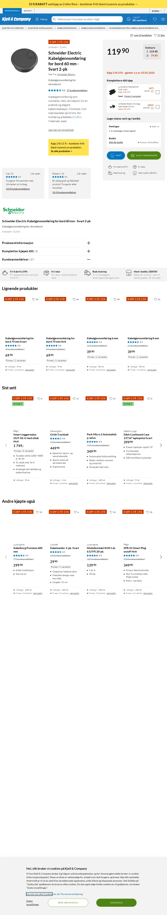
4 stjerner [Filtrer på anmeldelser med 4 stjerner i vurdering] (39, 293)
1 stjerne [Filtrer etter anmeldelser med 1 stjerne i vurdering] (38, 309)
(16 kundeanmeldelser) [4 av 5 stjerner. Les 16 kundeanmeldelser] (60, 741)
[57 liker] (159, 35)
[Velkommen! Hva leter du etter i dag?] (89, 19)
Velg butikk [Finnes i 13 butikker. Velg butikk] (152, 668)
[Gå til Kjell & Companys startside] (17, 19)
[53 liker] (35, 598)
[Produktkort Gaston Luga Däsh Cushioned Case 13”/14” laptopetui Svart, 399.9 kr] (138, 710)
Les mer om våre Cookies (39, 894)
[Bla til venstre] (6, 744)
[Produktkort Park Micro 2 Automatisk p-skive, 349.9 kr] (102, 710)
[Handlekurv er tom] (163, 19)
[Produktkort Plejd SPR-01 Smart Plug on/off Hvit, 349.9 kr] (138, 823)
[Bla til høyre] (161, 744)
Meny (41, 19)
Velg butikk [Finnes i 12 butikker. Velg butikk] (70, 668)
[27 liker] (113, 697)
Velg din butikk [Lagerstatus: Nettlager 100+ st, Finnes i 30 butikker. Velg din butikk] (116, 142)
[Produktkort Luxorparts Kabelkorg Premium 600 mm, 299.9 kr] (28, 823)
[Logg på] (137, 19)
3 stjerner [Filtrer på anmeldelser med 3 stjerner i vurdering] (39, 298)
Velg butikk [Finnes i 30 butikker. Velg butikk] (111, 782)
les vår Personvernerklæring (68, 894)
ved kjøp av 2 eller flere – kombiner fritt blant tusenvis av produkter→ (83, 4)
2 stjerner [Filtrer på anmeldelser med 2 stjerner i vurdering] (39, 303)
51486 (76, 117)
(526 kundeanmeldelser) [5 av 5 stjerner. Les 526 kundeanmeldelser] (134, 858)
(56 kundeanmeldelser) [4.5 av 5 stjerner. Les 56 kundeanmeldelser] (60, 854)
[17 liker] (76, 697)
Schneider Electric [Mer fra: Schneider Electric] (66, 74)
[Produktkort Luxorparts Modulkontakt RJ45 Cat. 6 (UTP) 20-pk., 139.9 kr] (102, 823)
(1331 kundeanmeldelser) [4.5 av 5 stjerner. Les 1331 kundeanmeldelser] (98, 744)
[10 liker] (149, 811)
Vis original (68, 387)
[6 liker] (76, 811)
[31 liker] (39, 811)
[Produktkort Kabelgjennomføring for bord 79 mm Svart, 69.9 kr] (22, 612)
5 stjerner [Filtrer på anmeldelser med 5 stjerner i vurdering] (39, 288)
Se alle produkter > (61, 151)
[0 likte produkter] (155, 19)
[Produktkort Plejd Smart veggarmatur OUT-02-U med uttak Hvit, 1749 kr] (28, 710)
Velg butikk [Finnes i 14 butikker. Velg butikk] (29, 668)
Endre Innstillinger (32, 902)
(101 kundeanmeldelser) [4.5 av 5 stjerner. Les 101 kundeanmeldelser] (97, 858)
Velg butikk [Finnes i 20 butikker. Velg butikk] (111, 668)
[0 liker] (39, 697)
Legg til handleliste (141, 35)
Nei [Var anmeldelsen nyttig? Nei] (85, 396)
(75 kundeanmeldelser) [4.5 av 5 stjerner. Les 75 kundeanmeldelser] (23, 858)
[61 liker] (76, 598)
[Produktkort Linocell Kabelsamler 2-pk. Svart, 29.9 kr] (65, 823)
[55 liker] (157, 598)
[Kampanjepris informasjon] (152, 91)
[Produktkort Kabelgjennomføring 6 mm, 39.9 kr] (104, 612)
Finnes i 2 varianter (132, 96)
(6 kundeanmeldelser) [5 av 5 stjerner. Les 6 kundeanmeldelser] (15, 648)
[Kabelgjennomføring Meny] (108, 28)
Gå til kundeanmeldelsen (18, 188)
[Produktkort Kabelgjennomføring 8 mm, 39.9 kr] (144, 612)
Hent (115, 155)
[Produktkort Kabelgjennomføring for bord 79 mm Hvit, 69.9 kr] (63, 612)
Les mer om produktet (61, 130)
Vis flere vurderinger (46, 540)
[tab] (12, 10)
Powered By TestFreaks (76, 531)
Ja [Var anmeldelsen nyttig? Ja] (79, 396)
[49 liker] (117, 598)
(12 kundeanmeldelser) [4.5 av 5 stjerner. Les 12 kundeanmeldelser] (97, 644)
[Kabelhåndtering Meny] (79, 28)
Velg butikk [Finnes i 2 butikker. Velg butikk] (73, 782)
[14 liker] (113, 811)
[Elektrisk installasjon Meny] (55, 28)
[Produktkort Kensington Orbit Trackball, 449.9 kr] (65, 710)
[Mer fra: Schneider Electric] (14, 212)
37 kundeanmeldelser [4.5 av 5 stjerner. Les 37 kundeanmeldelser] (77, 90)
